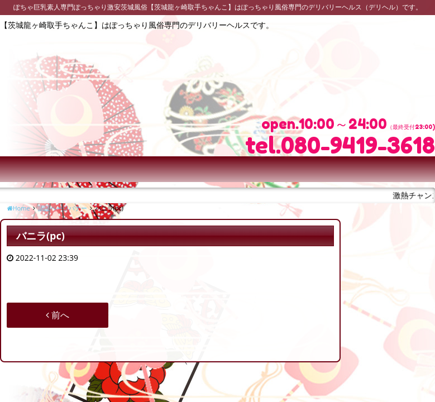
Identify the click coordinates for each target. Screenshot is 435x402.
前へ (57, 315)
